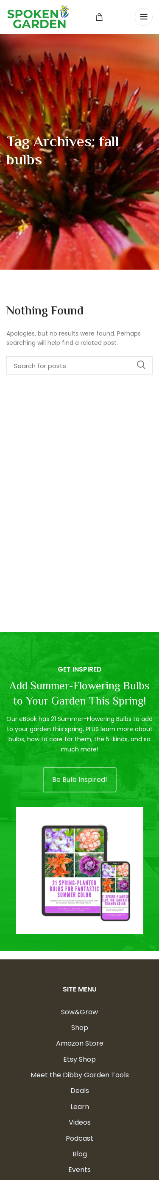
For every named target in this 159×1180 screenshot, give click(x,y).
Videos (80, 1122)
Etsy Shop (79, 1059)
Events (79, 1170)
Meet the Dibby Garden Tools (80, 1075)
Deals (79, 1090)
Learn (79, 1107)
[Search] (79, 365)
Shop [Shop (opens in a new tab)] (79, 1027)
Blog (80, 1154)
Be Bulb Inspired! (79, 779)
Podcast (79, 1138)
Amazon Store (79, 1043)
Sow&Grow (79, 1012)
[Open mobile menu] (144, 16)
